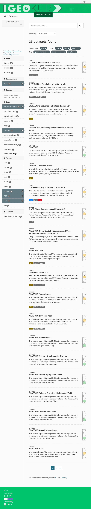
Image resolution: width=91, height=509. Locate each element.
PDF (40, 200)
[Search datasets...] (53, 25)
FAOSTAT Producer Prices (40, 166)
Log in (84, 2)
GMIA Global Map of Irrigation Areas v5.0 (47, 187)
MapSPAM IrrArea (37, 449)
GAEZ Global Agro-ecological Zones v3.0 (47, 209)
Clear (20, 24)
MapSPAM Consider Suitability (42, 412)
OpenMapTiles (8, 53)
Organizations (79, 14)
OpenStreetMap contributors (11, 54)
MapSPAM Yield (36, 251)
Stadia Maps (7, 51)
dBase (36, 263)
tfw (37, 75)
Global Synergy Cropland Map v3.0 (44, 62)
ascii (35, 200)
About (6, 490)
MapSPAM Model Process (40, 338)
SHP (31, 200)
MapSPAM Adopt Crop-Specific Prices (45, 375)
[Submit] (80, 25)
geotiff (31, 222)
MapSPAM (33, 147)
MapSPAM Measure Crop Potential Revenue (48, 356)
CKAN (8, 504)
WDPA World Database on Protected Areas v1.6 (49, 106)
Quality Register (62, 14)
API (56, 478)
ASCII (37, 96)
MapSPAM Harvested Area (40, 316)
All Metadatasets (43, 14)
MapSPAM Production (38, 272)
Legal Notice (8, 493)
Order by (32, 34)
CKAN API (7, 496)
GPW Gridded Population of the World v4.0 (48, 84)
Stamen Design (17, 51)
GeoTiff (32, 75)
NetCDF (32, 96)
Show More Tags (10, 154)
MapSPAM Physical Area (40, 294)
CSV (31, 118)
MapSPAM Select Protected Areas (44, 430)
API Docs (64, 478)
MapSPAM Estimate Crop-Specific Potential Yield (50, 393)
